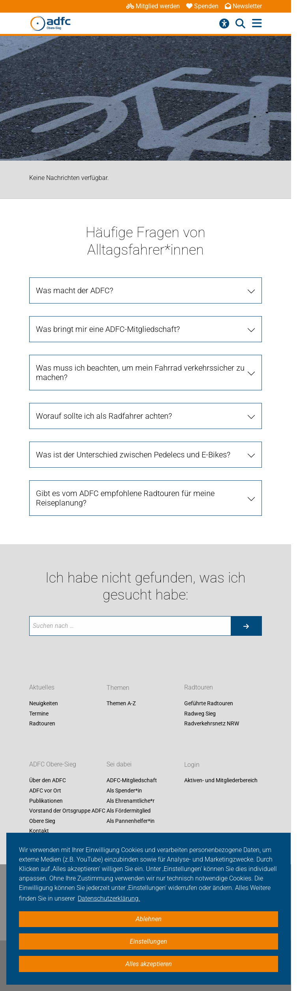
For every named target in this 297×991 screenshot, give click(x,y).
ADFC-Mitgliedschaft (131, 780)
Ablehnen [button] (149, 919)
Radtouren (42, 724)
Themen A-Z (121, 704)
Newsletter (243, 6)
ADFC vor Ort (45, 790)
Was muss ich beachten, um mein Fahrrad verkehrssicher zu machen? (140, 372)
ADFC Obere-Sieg (52, 764)
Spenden (202, 6)
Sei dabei (119, 764)
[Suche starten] (246, 625)
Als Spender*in (124, 790)
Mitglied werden (153, 6)
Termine (39, 713)
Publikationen (46, 801)
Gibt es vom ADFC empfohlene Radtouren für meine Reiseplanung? (125, 498)
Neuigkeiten (43, 704)
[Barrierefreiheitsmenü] (224, 23)
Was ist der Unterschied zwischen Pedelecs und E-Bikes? (133, 454)
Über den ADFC (47, 780)
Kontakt (39, 831)
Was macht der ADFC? (74, 290)
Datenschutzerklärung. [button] (109, 898)
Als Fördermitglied (128, 811)
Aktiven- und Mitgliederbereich (221, 780)
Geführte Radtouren (208, 704)
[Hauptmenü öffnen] (257, 23)
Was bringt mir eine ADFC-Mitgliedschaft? (108, 329)
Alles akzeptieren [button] (148, 964)
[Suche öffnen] (240, 23)
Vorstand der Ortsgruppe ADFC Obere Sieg (67, 816)
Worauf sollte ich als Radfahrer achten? (104, 416)
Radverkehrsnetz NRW (211, 724)
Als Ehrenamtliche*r (130, 801)
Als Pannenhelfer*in (130, 821)
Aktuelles (41, 687)
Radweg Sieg (200, 713)
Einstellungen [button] (148, 941)
